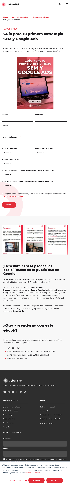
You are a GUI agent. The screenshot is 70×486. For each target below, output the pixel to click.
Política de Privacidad (13, 196)
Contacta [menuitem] (6, 427)
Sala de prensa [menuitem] (8, 423)
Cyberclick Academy (20, 17)
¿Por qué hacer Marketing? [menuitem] (12, 407)
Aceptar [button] (36, 480)
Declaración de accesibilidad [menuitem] (50, 419)
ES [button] (62, 4)
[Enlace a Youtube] (4, 392)
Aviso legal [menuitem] (44, 411)
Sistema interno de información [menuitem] (51, 415)
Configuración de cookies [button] (17, 480)
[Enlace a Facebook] (17, 392)
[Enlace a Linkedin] (12, 392)
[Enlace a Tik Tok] (25, 392)
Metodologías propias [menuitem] (10, 411)
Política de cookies (46, 423)
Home (6, 17)
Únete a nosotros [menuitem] (9, 419)
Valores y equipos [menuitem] (9, 415)
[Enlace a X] (21, 392)
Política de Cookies (32, 473)
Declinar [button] (55, 480)
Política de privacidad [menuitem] (47, 407)
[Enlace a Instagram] (9, 392)
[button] (67, 4)
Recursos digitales (41, 17)
